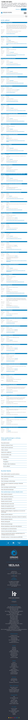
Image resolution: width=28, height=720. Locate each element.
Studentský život (14, 656)
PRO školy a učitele (14, 700)
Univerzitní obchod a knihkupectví (14, 636)
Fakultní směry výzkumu (14, 687)
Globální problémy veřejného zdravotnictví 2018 (6, 274)
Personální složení (5, 442)
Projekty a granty (14, 688)
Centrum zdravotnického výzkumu (9, 531)
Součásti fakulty (6, 471)
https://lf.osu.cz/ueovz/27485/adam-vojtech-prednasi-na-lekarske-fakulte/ (15, 198)
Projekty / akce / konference (9, 464)
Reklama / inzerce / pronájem (14, 703)
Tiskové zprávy (14, 709)
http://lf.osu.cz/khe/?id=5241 (9, 392)
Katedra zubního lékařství (7, 514)
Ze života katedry (5, 457)
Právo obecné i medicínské (4, 104)
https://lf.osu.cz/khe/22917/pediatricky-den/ (11, 229)
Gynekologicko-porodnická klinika (9, 528)
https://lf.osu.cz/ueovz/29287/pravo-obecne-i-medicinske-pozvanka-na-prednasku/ (16, 110)
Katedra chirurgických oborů (7, 506)
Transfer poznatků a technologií (14, 689)
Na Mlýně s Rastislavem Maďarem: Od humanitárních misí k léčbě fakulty (9, 36)
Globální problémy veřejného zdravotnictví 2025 (6, 22)
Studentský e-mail (14, 663)
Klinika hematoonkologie (6, 524)
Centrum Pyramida (14, 637)
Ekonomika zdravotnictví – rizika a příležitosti (6, 144)
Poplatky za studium (14, 669)
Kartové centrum (14, 641)
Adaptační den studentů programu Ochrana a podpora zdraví (8, 58)
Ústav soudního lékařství (6, 499)
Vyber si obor (14, 648)
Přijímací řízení (14, 649)
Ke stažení (14, 713)
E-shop (14, 699)
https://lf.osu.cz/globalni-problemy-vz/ (10, 33)
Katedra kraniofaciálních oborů (8, 508)
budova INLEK (11, 80)
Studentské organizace (14, 672)
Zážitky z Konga (3, 153)
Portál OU (14, 662)
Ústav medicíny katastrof (6, 494)
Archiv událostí (6, 466)
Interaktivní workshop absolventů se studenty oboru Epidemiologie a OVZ (9, 264)
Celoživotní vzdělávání (6, 452)
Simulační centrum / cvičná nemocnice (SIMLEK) (11, 537)
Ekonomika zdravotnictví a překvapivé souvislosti (6, 47)
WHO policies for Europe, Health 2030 (5, 201)
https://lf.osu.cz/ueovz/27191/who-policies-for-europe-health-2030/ (14, 209)
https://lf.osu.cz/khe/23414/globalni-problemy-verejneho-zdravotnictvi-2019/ (15, 220)
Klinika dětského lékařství (6, 519)
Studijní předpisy (14, 671)
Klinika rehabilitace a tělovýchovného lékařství (11, 526)
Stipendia (14, 668)
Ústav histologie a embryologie (8, 481)
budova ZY (11, 71)
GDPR (14, 696)
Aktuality (5, 459)
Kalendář (14, 714)
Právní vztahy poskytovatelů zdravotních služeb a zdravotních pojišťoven (9, 113)
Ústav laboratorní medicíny (7, 496)
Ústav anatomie (4, 478)
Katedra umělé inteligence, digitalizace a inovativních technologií (13, 511)
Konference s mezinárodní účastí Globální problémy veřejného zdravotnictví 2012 (10, 344)
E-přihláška (14, 647)
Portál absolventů (14, 678)
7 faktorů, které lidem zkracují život (5, 241)
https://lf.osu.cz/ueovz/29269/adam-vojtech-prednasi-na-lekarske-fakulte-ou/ (15, 131)
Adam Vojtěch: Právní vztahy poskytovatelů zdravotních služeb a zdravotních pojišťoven (11, 192)
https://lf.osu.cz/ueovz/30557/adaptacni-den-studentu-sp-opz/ (13, 64)
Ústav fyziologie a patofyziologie (8, 487)
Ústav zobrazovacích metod (7, 476)
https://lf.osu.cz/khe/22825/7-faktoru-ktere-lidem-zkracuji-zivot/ (13, 249)
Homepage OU (14, 601)
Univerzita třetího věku (6, 454)
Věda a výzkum (4, 450)
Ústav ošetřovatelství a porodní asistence (10, 474)
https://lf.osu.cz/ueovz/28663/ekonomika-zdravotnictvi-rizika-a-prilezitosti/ (15, 150)
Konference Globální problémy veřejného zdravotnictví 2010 (8, 353)
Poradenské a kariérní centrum (14, 642)
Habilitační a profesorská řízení (14, 690)
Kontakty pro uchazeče (14, 657)
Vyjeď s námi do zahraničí (7, 447)
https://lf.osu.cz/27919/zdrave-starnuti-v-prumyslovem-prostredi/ (13, 189)
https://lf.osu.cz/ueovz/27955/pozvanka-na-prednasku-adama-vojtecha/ (14, 180)
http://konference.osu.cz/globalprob (10, 350)
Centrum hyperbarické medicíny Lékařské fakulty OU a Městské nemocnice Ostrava (13, 534)
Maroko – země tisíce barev (4, 67)
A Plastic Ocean (3, 232)
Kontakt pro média (14, 708)
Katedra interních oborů (6, 501)
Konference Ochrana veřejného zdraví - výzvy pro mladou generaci (9, 384)
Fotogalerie (5, 461)
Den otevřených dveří (14, 655)
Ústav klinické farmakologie (7, 489)
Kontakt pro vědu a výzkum (14, 691)
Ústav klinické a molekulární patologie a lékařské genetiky (12, 484)
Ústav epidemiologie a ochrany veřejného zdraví (12, 491)
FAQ (14, 681)
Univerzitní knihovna (14, 635)
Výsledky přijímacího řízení (14, 650)
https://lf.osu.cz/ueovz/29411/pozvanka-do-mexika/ (12, 101)
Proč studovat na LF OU (14, 654)
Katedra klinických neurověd (7, 503)
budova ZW (16, 329)
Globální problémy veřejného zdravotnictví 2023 (6, 164)
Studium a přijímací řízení (7, 445)
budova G (10, 40)
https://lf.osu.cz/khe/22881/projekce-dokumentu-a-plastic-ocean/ (13, 238)
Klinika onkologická (5, 521)
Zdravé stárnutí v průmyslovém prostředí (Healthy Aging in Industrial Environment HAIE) (11, 183)
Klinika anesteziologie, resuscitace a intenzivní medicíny (13, 516)
